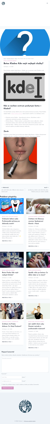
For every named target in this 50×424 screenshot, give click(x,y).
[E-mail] (12, 381)
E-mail (24, 381)
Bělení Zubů (5, 216)
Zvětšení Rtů (41, 216)
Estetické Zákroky (13, 216)
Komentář (4, 373)
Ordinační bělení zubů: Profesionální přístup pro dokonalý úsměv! (11, 221)
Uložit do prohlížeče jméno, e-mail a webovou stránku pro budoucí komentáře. (21, 384)
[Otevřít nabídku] (47, 3)
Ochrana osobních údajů (29, 421)
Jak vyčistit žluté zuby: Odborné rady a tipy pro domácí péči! (13, 189)
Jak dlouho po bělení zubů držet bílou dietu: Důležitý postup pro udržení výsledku (37, 189)
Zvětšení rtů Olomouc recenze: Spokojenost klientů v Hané (36, 221)
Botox (3, 270)
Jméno (24, 377)
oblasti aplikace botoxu (16, 113)
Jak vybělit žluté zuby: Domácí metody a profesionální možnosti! (36, 326)
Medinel (6, 66)
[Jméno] (12, 377)
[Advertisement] (25, 16)
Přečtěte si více (33, 246)
